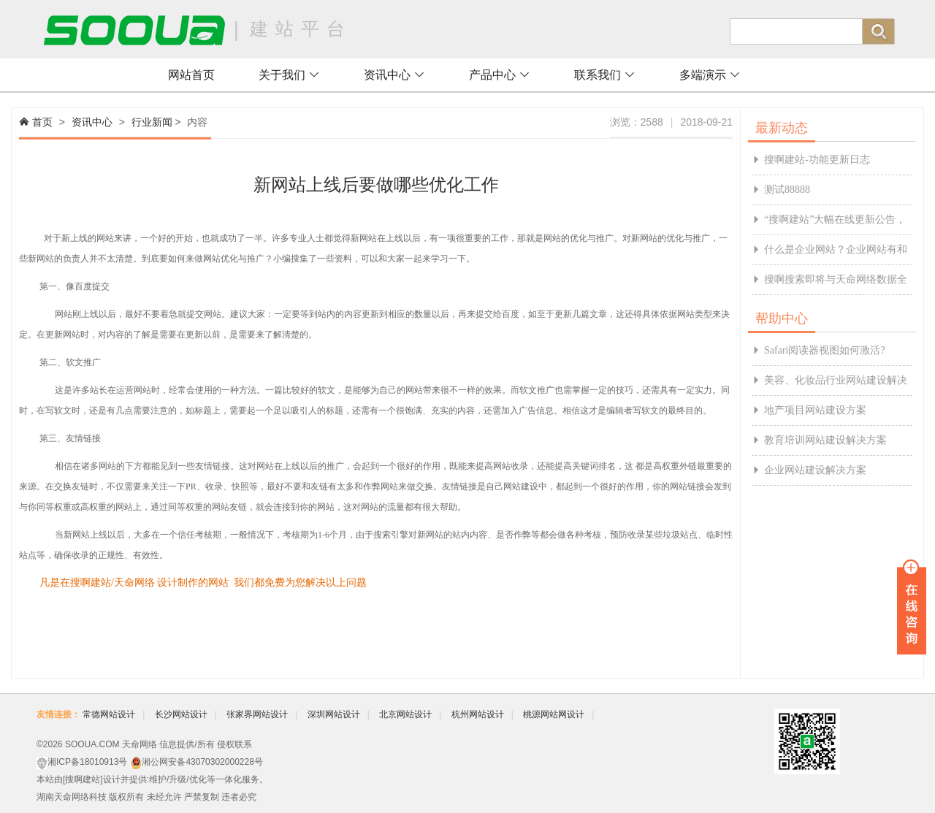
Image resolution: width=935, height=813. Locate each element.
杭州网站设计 (477, 714)
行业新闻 (151, 122)
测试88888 (787, 189)
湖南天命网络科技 (72, 797)
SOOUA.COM (92, 744)
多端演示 (710, 75)
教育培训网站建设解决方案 (825, 440)
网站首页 (191, 75)
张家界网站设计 (257, 714)
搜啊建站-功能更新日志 (817, 159)
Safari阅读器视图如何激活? (824, 350)
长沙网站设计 (181, 714)
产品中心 (499, 75)
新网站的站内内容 (452, 535)
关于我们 (289, 75)
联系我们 (605, 75)
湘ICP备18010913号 (87, 762)
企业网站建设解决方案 (815, 470)
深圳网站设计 (334, 714)
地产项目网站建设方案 (815, 410)
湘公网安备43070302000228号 (202, 762)
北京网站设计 (405, 714)
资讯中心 (394, 75)
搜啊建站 (82, 779)
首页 (42, 122)
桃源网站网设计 (553, 714)
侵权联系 (234, 744)
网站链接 (687, 486)
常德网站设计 (109, 714)
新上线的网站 (87, 238)
